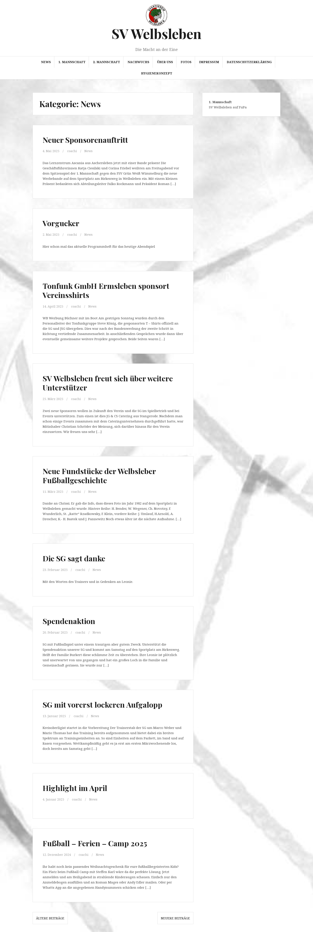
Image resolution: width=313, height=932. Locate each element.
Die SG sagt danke (77, 557)
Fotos (186, 62)
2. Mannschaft (106, 62)
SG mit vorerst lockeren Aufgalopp (107, 702)
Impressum (209, 62)
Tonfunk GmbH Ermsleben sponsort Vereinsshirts (111, 289)
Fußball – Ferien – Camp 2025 (100, 841)
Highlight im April (78, 786)
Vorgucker (62, 222)
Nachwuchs (138, 62)
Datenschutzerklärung (249, 62)
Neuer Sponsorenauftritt (88, 139)
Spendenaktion (71, 619)
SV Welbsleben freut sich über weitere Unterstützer (99, 382)
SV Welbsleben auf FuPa (228, 107)
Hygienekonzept (156, 73)
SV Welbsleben (156, 33)
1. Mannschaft (71, 62)
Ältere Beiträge (50, 916)
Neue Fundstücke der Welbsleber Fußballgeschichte (104, 474)
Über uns (165, 62)
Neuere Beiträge (175, 916)
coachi (73, 151)
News (46, 62)
